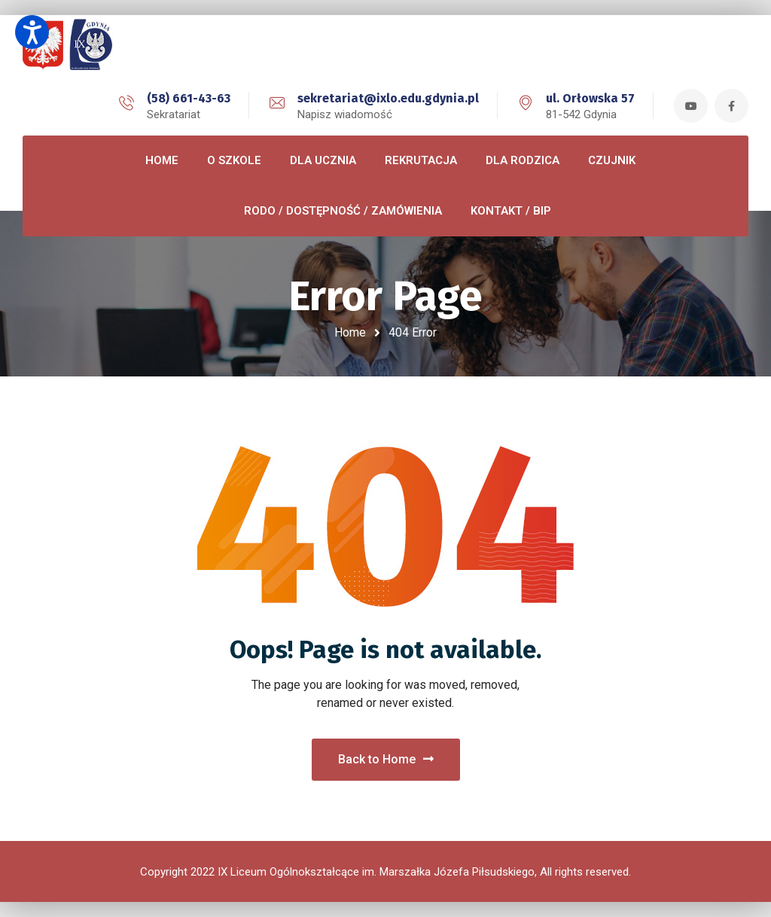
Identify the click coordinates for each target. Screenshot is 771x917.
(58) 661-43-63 (188, 98)
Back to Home (386, 759)
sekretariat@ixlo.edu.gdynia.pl (388, 98)
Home (350, 332)
